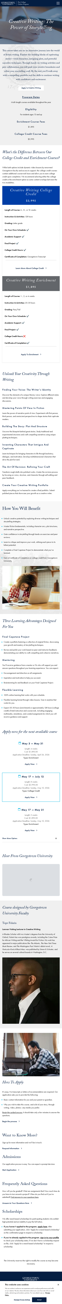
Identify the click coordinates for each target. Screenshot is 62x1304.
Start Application (9, 1170)
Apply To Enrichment (29, 354)
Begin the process (9, 1121)
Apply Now (29, 764)
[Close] (58, 1284)
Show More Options (9, 838)
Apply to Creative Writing (31, 88)
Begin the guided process (12, 1112)
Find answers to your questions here (25, 1197)
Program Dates (31, 97)
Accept (39, 1300)
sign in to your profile (49, 1237)
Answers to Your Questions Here (15, 1203)
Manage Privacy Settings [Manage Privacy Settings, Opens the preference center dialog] (22, 1300)
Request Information (10, 1148)
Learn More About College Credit (30, 268)
